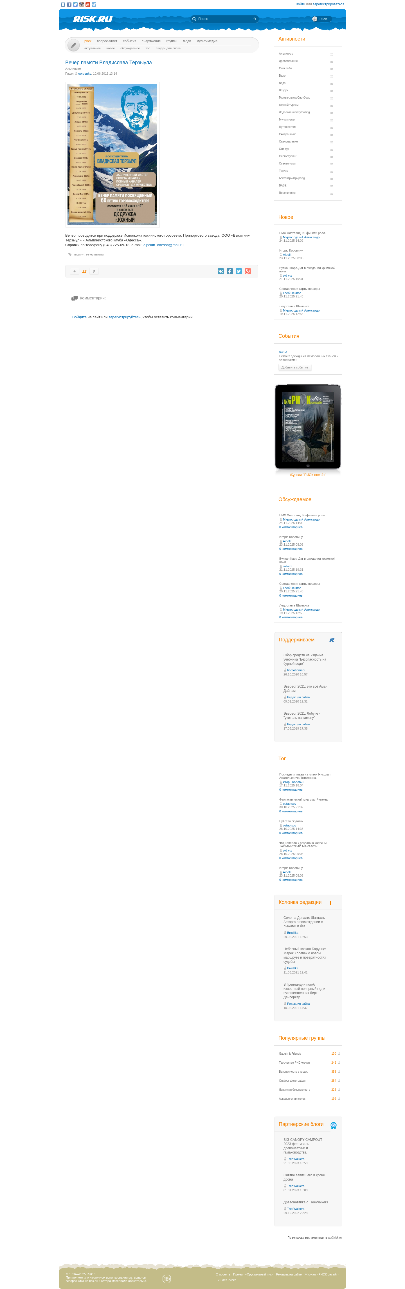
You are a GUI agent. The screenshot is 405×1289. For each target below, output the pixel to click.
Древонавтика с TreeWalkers (306, 1202)
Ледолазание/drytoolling (294, 112)
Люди (187, 41)
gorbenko (84, 73)
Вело (282, 75)
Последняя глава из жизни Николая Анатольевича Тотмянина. (304, 776)
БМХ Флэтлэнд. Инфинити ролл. (302, 233)
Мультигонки (287, 119)
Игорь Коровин (293, 782)
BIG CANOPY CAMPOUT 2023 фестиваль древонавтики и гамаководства (303, 1146)
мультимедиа (207, 41)
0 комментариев (291, 527)
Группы (171, 41)
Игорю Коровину (291, 250)
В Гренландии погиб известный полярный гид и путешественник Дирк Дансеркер (304, 991)
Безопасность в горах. (293, 1071)
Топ (148, 48)
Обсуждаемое (130, 48)
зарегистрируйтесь (125, 317)
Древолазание (288, 61)
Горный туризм (288, 104)
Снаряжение (151, 41)
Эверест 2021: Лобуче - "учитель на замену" (302, 716)
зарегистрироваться (328, 4)
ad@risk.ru (335, 1237)
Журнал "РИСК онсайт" (308, 475)
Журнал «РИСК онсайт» (322, 1274)
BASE (283, 185)
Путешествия (287, 126)
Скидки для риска (168, 48)
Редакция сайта (298, 697)
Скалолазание (288, 141)
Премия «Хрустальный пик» (253, 1274)
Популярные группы (301, 1038)
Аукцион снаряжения (292, 1098)
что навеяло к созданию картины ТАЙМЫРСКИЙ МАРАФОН (303, 844)
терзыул (79, 254)
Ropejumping (287, 192)
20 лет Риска (227, 1280)
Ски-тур (284, 148)
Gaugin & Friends (290, 1053)
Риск (87, 41)
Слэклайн (285, 68)
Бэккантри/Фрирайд (292, 178)
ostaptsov (289, 803)
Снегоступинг (287, 156)
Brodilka (292, 932)
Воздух (283, 90)
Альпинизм (73, 68)
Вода (282, 83)
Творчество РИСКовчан (294, 1062)
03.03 (283, 352)
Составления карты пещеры (299, 288)
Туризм (283, 170)
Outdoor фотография (292, 1080)
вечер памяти (95, 254)
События (129, 41)
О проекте (223, 1274)
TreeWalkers (296, 1159)
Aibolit (287, 254)
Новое (110, 48)
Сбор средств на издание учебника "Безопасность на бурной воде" (305, 659)
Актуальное (92, 48)
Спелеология (287, 163)
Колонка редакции (300, 902)
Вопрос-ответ (107, 41)
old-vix (287, 275)
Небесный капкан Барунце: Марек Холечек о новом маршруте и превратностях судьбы (305, 955)
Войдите (79, 317)
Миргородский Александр (301, 237)
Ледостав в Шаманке (294, 306)
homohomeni (296, 670)
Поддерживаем (296, 640)
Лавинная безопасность (294, 1089)
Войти (300, 4)
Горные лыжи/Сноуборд (294, 97)
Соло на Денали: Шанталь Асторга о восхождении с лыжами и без (304, 922)
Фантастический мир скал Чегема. (303, 799)
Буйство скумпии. (291, 821)
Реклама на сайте (289, 1274)
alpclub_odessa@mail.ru (163, 245)
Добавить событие (295, 367)
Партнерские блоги (308, 1124)
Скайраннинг (287, 134)
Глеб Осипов (292, 293)
